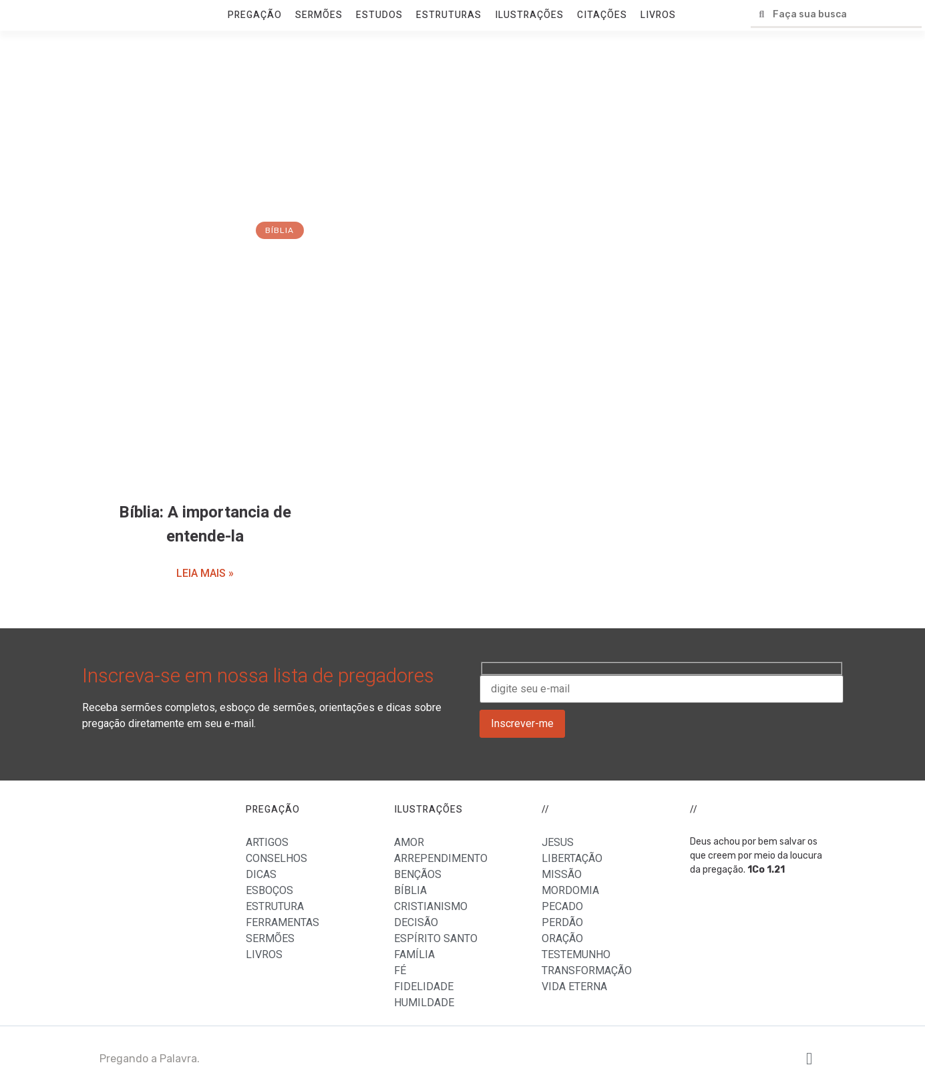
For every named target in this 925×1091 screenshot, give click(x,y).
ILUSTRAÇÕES (529, 15)
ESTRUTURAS (449, 15)
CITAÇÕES (602, 15)
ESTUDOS (379, 15)
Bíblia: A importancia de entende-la (205, 524)
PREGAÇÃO (255, 15)
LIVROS (658, 15)
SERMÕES (319, 15)
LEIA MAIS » (205, 573)
